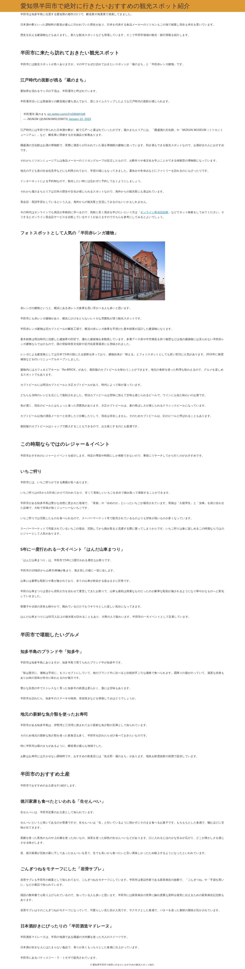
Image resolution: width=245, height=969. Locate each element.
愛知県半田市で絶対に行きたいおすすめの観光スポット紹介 (105, 5)
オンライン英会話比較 (154, 212)
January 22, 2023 (80, 119)
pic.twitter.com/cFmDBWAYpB (66, 114)
